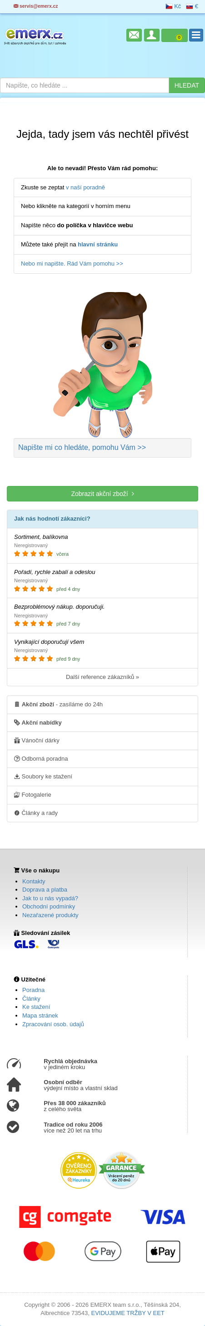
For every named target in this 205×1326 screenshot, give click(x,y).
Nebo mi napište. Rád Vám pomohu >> (72, 263)
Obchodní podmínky (48, 906)
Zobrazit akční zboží (102, 493)
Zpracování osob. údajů (53, 1024)
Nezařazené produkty (50, 915)
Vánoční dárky (37, 740)
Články (31, 998)
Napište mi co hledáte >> (82, 447)
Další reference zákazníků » (102, 676)
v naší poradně (85, 187)
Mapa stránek (40, 1015)
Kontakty (33, 881)
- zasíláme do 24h (58, 704)
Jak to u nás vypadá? (50, 898)
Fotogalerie (32, 794)
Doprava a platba (44, 889)
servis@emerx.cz (36, 6)
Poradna (33, 990)
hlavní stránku (98, 244)
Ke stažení (36, 1006)
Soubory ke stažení (43, 776)
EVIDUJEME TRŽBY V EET (127, 1313)
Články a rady (36, 813)
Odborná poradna (41, 758)
